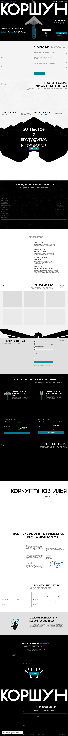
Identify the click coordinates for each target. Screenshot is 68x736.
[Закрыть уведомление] (22, 731)
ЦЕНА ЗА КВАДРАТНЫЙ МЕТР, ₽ (52, 600)
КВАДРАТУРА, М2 (49, 593)
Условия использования (32, 734)
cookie (12, 732)
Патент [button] (39, 734)
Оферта (43, 734)
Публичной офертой (49, 364)
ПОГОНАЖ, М (59, 593)
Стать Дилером (13, 1)
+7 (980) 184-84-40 (61, 1)
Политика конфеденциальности (63, 734)
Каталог (2, 1)
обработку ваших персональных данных (47, 365)
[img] (56, 1)
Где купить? (6, 2)
